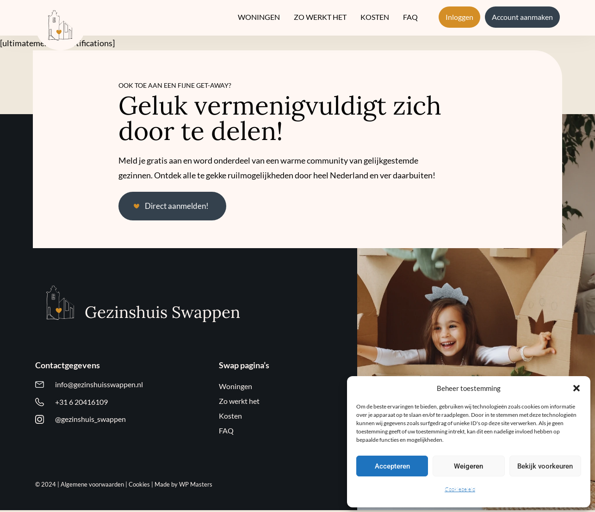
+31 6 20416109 (81, 405)
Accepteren (392, 466)
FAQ (410, 16)
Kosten (374, 16)
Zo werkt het (320, 16)
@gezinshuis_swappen (90, 423)
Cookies (139, 486)
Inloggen (459, 16)
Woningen (259, 16)
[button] (576, 388)
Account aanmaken (522, 16)
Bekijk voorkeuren (545, 466)
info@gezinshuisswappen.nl (99, 386)
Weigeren (468, 466)
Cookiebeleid (460, 489)
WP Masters (195, 486)
